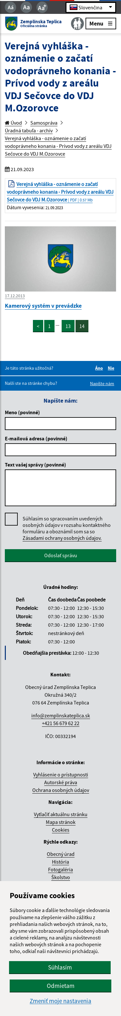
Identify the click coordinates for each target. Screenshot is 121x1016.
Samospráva (43, 122)
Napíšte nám (102, 383)
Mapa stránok (61, 822)
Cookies (60, 829)
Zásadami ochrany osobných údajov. (62, 538)
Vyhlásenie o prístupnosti (60, 774)
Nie (112, 368)
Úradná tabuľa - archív (29, 130)
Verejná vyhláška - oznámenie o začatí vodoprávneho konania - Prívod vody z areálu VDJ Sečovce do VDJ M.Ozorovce (58, 146)
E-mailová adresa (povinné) (36, 438)
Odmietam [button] (61, 986)
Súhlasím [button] (60, 967)
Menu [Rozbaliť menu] (100, 23)
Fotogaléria (60, 869)
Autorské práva (60, 782)
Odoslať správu (60, 555)
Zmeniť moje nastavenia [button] (60, 1001)
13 (68, 326)
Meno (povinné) (22, 412)
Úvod (13, 122)
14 (82, 326)
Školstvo (60, 877)
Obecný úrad (61, 854)
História (60, 861)
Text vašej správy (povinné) (35, 464)
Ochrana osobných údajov (60, 790)
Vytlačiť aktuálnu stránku (60, 814)
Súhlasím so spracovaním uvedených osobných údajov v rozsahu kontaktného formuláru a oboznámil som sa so (67, 528)
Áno (100, 368)
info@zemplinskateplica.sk (60, 715)
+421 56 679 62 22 (60, 723)
